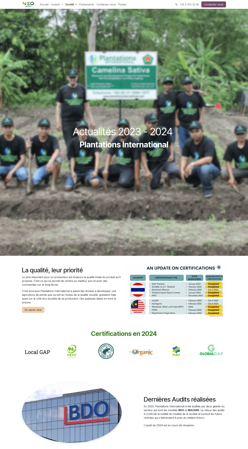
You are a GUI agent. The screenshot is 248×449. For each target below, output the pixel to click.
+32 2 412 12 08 (187, 4)
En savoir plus (33, 309)
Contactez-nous (213, 4)
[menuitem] (44, 4)
